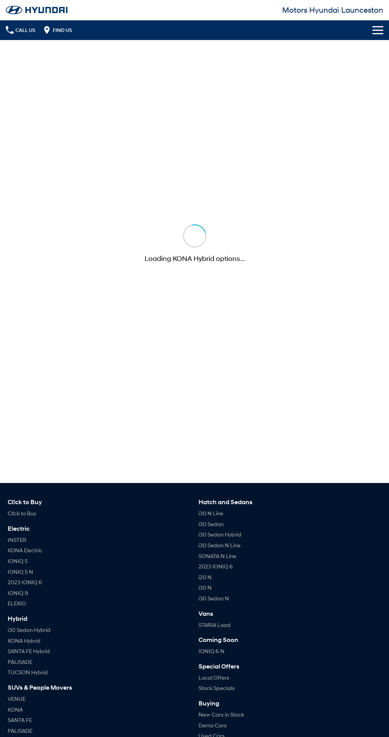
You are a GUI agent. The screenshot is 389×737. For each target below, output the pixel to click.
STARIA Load (215, 625)
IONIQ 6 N (211, 651)
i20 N (205, 577)
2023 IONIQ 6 (25, 582)
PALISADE (20, 661)
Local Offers (214, 677)
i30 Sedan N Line (220, 545)
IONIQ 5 (18, 561)
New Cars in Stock (221, 714)
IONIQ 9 (18, 593)
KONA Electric (25, 550)
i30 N (205, 587)
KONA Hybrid (24, 640)
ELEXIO (17, 603)
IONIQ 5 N (20, 571)
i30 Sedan (211, 524)
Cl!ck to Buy (22, 513)
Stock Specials (217, 688)
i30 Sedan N (214, 598)
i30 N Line (211, 513)
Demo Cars (213, 725)
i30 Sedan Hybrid (29, 630)
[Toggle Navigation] (377, 30)
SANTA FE (20, 720)
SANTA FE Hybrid (29, 651)
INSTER (17, 539)
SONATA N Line (217, 556)
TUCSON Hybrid (28, 672)
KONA (15, 709)
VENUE (16, 698)
